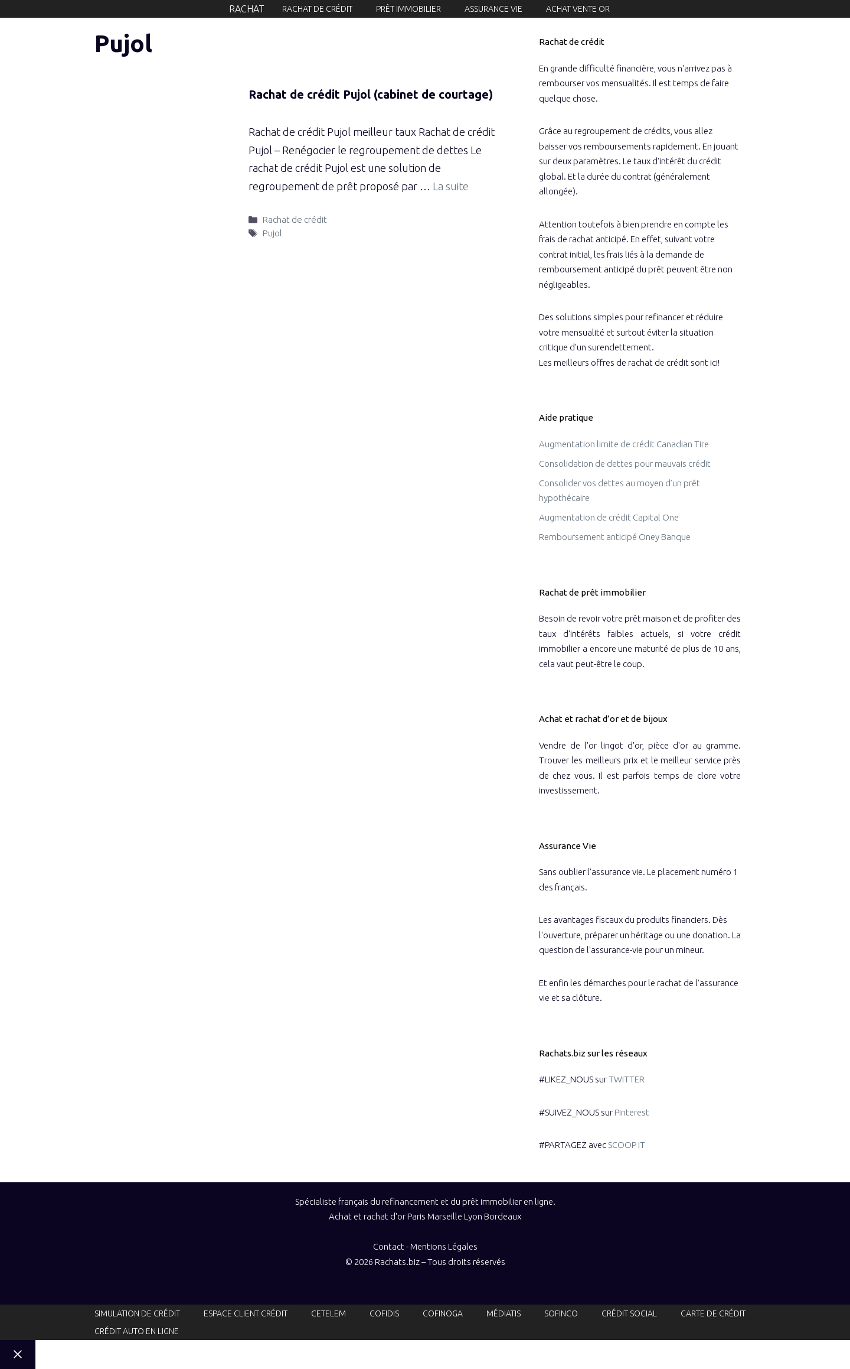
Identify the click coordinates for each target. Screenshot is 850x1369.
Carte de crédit (713, 1313)
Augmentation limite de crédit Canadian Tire (624, 444)
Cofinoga (443, 1313)
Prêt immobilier (408, 9)
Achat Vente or (578, 9)
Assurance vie (493, 9)
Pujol (272, 233)
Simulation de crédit (137, 1313)
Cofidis (384, 1313)
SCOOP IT (626, 1145)
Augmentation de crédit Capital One (609, 517)
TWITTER (627, 1079)
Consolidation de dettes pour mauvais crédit (625, 463)
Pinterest (631, 1112)
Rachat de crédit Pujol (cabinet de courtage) (371, 94)
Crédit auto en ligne (136, 1331)
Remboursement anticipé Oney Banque (615, 537)
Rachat (246, 9)
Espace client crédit (245, 1313)
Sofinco (561, 1313)
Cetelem (328, 1313)
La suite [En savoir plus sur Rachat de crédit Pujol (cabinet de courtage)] (451, 186)
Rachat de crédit (317, 9)
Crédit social (629, 1313)
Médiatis (503, 1313)
